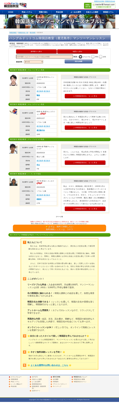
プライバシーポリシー (60, 384)
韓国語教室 (13, 32)
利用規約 (55, 381)
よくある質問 (76, 12)
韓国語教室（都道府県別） (39, 387)
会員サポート (36, 390)
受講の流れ (43, 12)
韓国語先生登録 (99, 1)
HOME (10, 12)
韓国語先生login (110, 1)
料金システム (27, 12)
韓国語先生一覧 (23, 32)
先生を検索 (78, 61)
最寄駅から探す (36, 51)
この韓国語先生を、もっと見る (85, 96)
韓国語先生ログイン (80, 381)
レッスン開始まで (16, 384)
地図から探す (77, 51)
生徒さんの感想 (92, 12)
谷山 (38, 165)
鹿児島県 (32, 32)
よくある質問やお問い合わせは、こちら (49, 365)
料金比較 (59, 12)
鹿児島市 (47, 91)
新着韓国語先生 (37, 384)
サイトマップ (57, 386)
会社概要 (55, 379)
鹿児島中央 (41, 130)
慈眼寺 (39, 199)
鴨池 (38, 95)
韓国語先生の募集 (79, 379)
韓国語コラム (108, 12)
